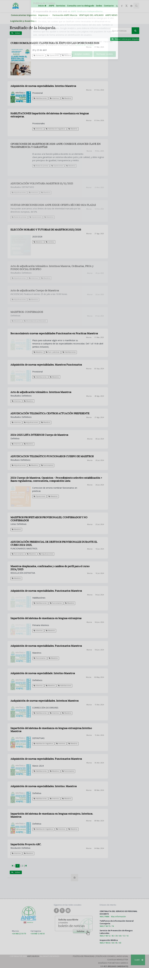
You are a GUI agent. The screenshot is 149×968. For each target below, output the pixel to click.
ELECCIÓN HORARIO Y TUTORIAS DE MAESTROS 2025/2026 (45, 229)
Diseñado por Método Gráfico (113, 963)
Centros (50, 242)
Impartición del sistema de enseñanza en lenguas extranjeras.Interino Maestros (51, 730)
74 (113, 926)
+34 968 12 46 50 (38, 933)
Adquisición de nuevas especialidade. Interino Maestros (42, 673)
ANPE (51, 5)
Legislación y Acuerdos (23, 21)
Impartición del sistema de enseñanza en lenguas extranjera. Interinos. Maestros (51, 815)
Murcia (88, 47)
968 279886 (104, 916)
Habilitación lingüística (43, 743)
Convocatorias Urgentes (24, 15)
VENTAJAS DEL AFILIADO (91, 15)
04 (113, 942)
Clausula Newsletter (117, 959)
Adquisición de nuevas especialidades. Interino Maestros (43, 86)
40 (120, 942)
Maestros (66, 55)
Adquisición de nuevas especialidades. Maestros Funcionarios (46, 364)
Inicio (42, 5)
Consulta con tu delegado (80, 5)
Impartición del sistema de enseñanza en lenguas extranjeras (45, 618)
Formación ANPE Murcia (65, 15)
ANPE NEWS (111, 15)
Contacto (109, 5)
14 (127, 935)
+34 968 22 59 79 (19, 933)
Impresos (44, 15)
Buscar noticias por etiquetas (125, 39)
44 (120, 935)
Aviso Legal (122, 956)
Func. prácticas (52, 352)
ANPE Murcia (33, 956)
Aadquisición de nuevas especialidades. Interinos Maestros (44, 700)
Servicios (60, 5)
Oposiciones (53, 55)
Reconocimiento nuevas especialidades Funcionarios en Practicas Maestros (54, 333)
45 (113, 935)
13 (124, 935)
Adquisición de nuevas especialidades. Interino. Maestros (43, 786)
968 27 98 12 (105, 935)
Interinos (54, 98)
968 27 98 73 (105, 926)
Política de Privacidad (83, 956)
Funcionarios (56, 603)
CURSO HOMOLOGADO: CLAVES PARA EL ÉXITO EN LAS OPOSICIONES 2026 (54, 43)
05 (116, 942)
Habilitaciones (40, 98)
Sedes (99, 5)
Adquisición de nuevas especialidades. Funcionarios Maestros (46, 590)
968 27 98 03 (105, 942)
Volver (15, 33)
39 (116, 935)
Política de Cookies (105, 956)
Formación (39, 55)
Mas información (118, 916)
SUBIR (138, 960)
